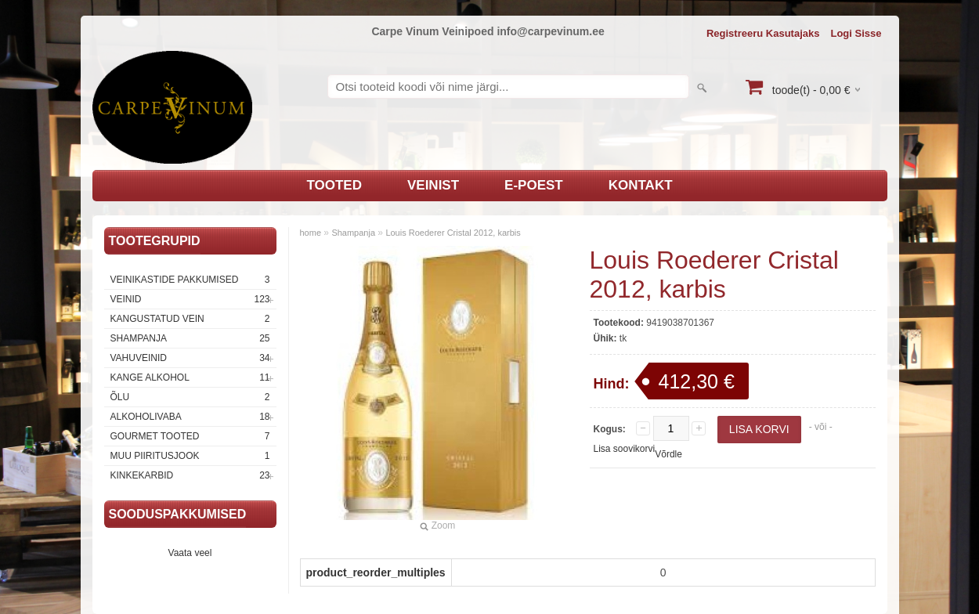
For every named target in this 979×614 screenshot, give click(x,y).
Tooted (334, 185)
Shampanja (190, 338)
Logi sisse (855, 33)
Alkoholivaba (190, 416)
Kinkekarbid (190, 475)
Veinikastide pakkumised (190, 279)
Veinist (433, 185)
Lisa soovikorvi (625, 448)
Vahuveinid (190, 357)
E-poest (533, 185)
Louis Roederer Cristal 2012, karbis (452, 232)
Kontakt (641, 185)
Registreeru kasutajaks (763, 33)
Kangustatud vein (190, 318)
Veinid (190, 299)
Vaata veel (190, 552)
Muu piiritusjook (190, 455)
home (311, 232)
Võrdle (668, 454)
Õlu (190, 397)
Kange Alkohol (190, 377)
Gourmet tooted (190, 436)
